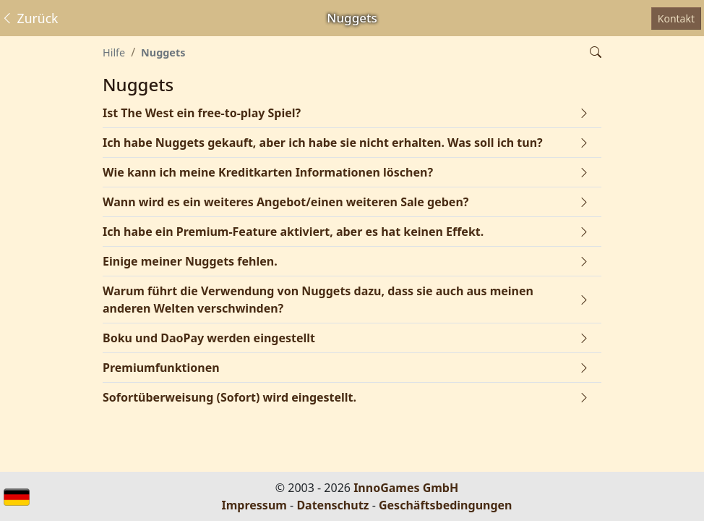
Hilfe (114, 52)
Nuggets (163, 52)
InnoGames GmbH (405, 488)
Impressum (254, 505)
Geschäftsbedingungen (445, 505)
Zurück (30, 18)
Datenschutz (332, 505)
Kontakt (676, 18)
